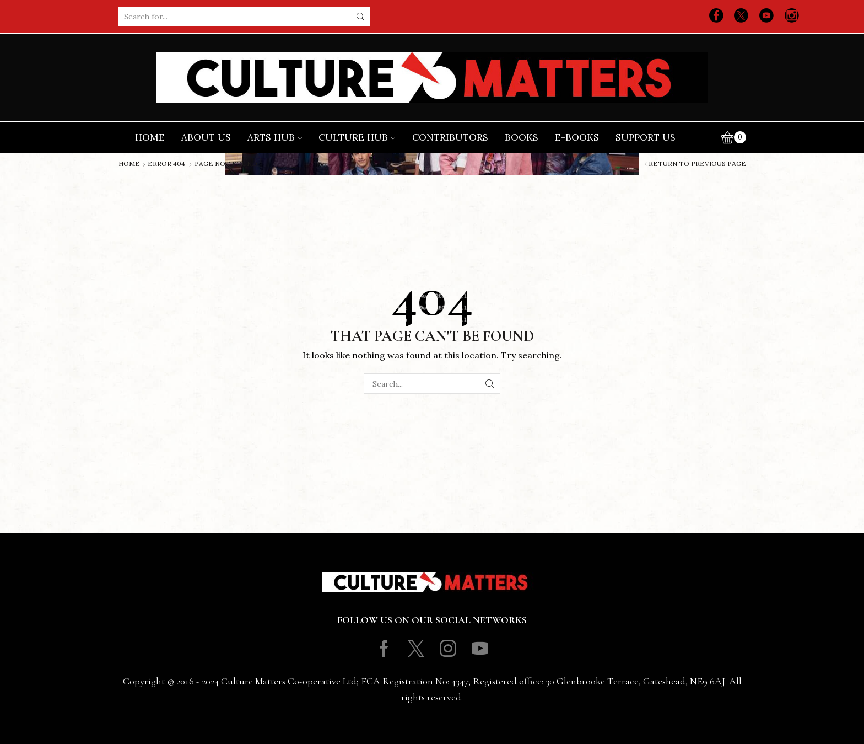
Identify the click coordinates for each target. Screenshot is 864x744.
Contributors (450, 137)
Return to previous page (697, 163)
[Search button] (360, 16)
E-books (577, 137)
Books (521, 137)
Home (150, 137)
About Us (206, 137)
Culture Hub (357, 137)
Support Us (645, 137)
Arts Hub (275, 137)
